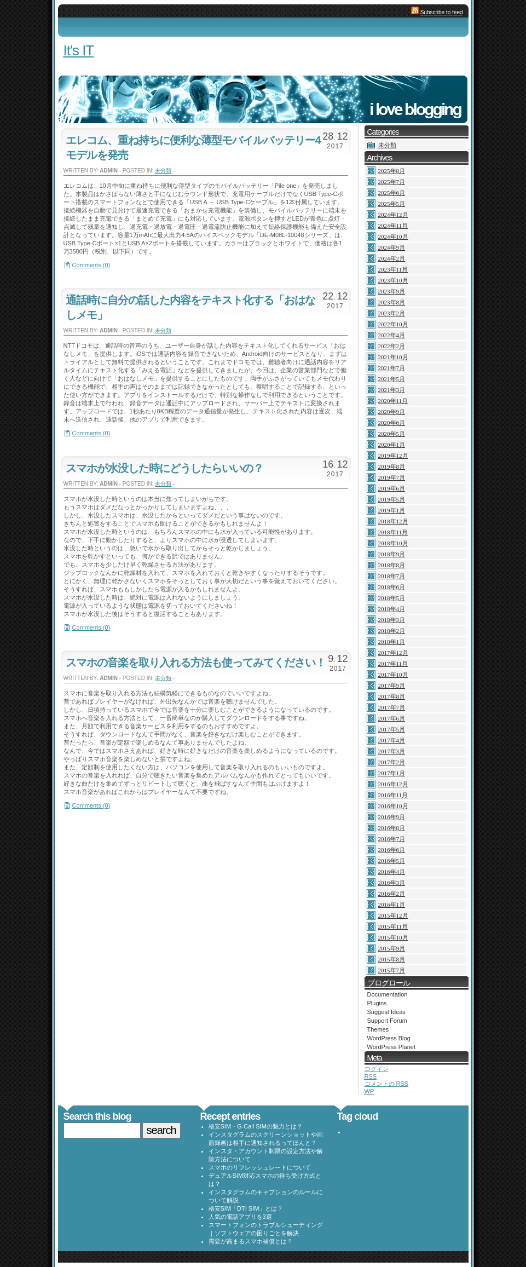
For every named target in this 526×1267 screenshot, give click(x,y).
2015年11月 (393, 926)
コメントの (387, 1083)
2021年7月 (392, 368)
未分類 (163, 171)
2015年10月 (393, 937)
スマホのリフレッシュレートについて (260, 1167)
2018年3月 (392, 620)
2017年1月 (392, 773)
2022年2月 (392, 346)
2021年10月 (393, 357)
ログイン (377, 1069)
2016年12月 (393, 784)
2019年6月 (392, 488)
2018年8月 (392, 565)
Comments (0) (91, 265)
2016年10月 (393, 806)
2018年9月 (392, 554)
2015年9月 (392, 948)
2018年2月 (392, 630)
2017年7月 (392, 707)
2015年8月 (392, 959)
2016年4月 (392, 871)
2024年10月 (393, 236)
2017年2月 (392, 762)
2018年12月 (393, 521)
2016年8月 (392, 828)
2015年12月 (393, 915)
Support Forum (387, 1020)
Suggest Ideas (386, 1012)
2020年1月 (392, 444)
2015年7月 (392, 970)
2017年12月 (393, 652)
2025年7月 (392, 181)
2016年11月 (393, 795)
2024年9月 (392, 247)
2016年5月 (392, 860)
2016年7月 (392, 839)
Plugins (377, 1003)
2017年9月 (392, 685)
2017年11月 (393, 663)
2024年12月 (393, 214)
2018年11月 (393, 532)
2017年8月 (392, 696)
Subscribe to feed (441, 12)
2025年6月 (392, 192)
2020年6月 (392, 422)
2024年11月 (393, 225)
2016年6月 (392, 849)
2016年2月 (392, 893)
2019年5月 (392, 499)
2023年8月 (392, 302)
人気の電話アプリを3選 (240, 1216)
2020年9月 (392, 411)
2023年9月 (392, 291)
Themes (378, 1029)
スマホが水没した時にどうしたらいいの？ (164, 468)
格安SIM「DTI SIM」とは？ (246, 1208)
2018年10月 (393, 543)
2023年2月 (392, 313)
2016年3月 (392, 882)
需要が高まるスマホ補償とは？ (251, 1241)
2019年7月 (392, 477)
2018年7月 (392, 576)
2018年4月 (392, 609)
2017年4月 (392, 740)
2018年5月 (392, 598)
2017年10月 (393, 674)
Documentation (387, 994)
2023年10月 (393, 280)
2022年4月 (392, 335)
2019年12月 (393, 455)
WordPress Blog (389, 1038)
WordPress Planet (391, 1047)
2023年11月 (393, 269)
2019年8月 (392, 466)
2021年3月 (392, 390)
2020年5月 (392, 433)
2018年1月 (392, 641)
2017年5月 (392, 729)
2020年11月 (393, 401)
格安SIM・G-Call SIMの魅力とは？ (256, 1126)
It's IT (78, 50)
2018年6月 (392, 587)
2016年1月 (392, 904)
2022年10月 (393, 324)
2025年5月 (392, 203)
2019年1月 (392, 510)
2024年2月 (392, 258)
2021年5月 (392, 379)
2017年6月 (392, 718)
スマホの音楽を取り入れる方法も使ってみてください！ (196, 662)
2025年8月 (392, 171)
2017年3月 (392, 751)
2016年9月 (392, 817)
